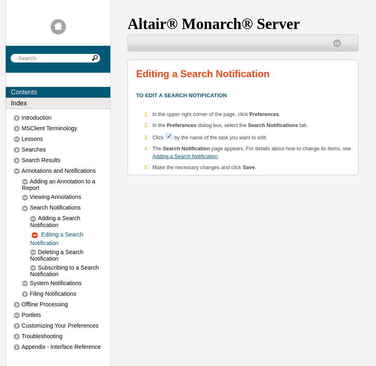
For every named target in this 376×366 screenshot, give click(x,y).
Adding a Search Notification (185, 156)
